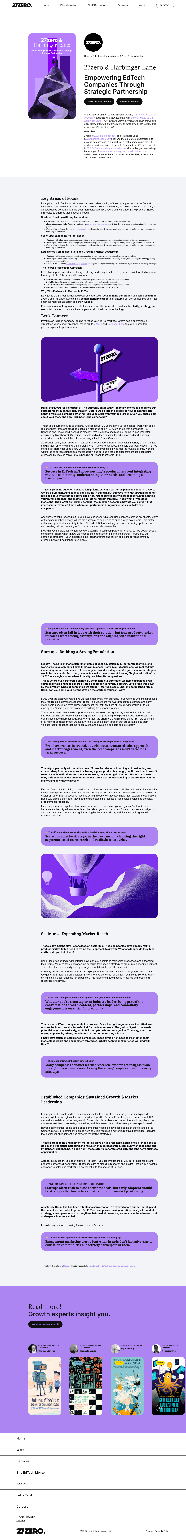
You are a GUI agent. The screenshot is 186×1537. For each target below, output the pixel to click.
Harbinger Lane (116, 324)
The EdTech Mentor (97, 5)
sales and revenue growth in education (120, 151)
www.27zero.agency (104, 135)
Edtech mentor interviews (105, 56)
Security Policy (162, 1531)
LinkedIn (20, 1520)
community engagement (77, 264)
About (142, 5)
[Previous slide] (33, 1376)
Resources (123, 5)
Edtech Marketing (68, 5)
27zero (98, 324)
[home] (22, 5)
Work (46, 5)
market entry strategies (96, 224)
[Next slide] (181, 1376)
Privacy (149, 1531)
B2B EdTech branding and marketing (106, 148)
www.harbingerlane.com (98, 139)
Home (87, 56)
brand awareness (80, 229)
